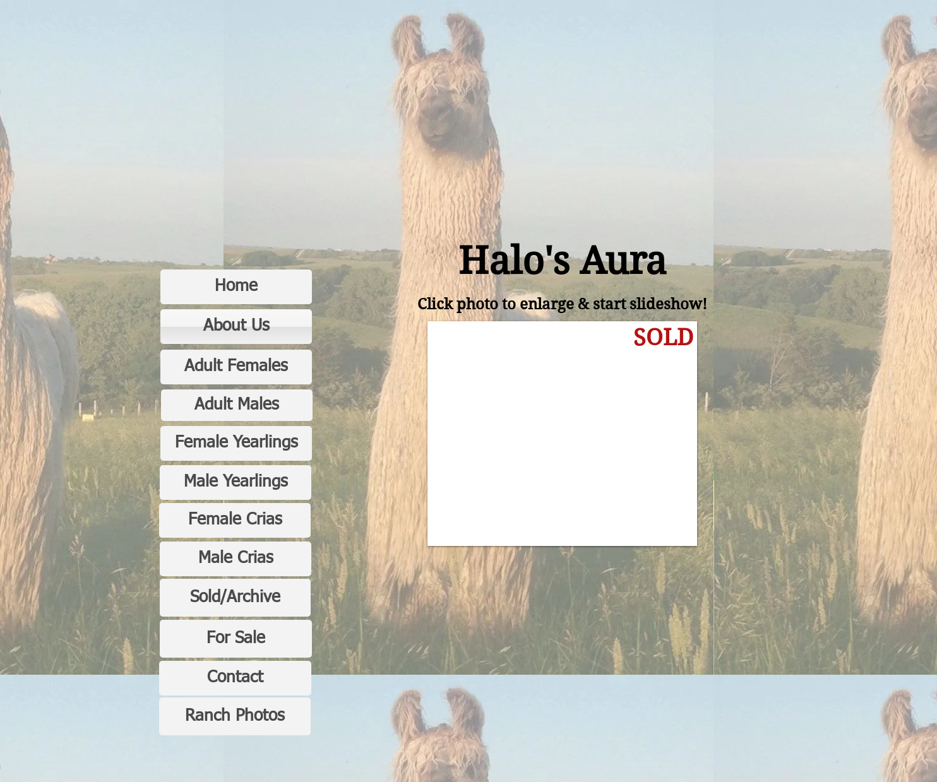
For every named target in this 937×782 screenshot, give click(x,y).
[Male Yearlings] (235, 482)
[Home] (236, 287)
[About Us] (236, 326)
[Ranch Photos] (235, 716)
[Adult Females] (236, 367)
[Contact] (235, 678)
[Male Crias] (235, 559)
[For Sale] (236, 639)
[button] (562, 433)
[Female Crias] (235, 520)
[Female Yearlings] (236, 443)
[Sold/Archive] (235, 598)
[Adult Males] (237, 405)
